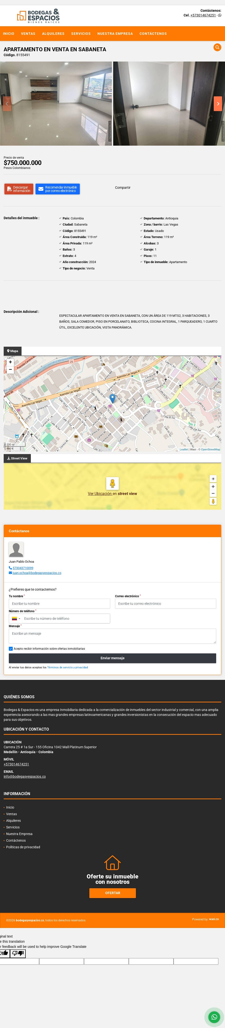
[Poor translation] (18, 953)
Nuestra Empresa (115, 34)
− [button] (10, 370)
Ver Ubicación (100, 493)
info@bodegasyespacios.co (25, 776)
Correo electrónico (128, 596)
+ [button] (10, 362)
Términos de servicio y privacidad (67, 667)
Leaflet (184, 449)
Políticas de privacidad (23, 847)
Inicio (8, 34)
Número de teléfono (22, 611)
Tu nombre (17, 596)
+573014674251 (203, 15)
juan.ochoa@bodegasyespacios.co (37, 573)
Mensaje (15, 626)
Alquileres (53, 34)
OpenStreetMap (210, 449)
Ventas (28, 34)
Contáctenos (153, 34)
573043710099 (23, 568)
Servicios (81, 34)
